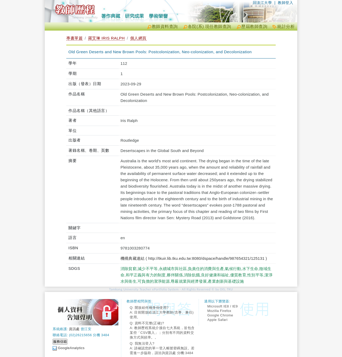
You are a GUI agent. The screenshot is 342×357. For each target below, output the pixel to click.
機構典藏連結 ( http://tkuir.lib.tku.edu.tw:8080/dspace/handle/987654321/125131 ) (193, 258)
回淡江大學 (262, 3)
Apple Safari (217, 320)
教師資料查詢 (165, 26)
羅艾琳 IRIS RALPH (106, 38)
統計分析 (286, 26)
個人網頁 (138, 38)
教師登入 (285, 3)
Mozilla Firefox (219, 311)
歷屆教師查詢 (254, 26)
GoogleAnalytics (71, 348)
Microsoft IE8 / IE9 (222, 306)
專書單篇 (74, 38)
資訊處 (74, 329)
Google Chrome (220, 315)
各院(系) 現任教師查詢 (209, 26)
